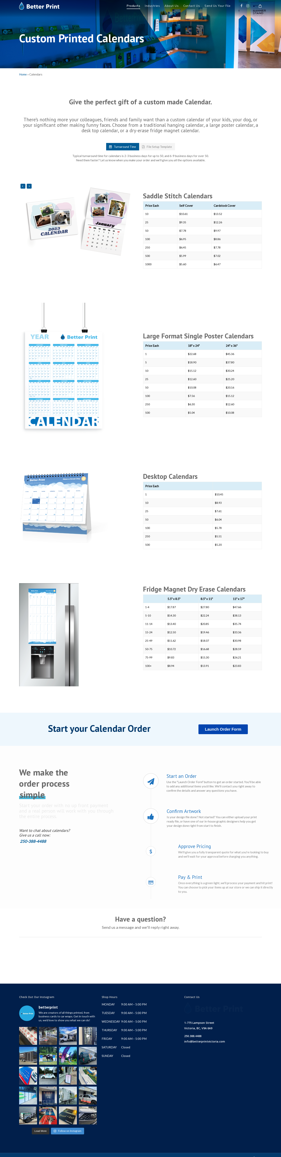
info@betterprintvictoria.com (204, 1039)
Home (23, 74)
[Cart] (260, 6)
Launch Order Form (223, 729)
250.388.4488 (192, 1033)
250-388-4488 (32, 841)
